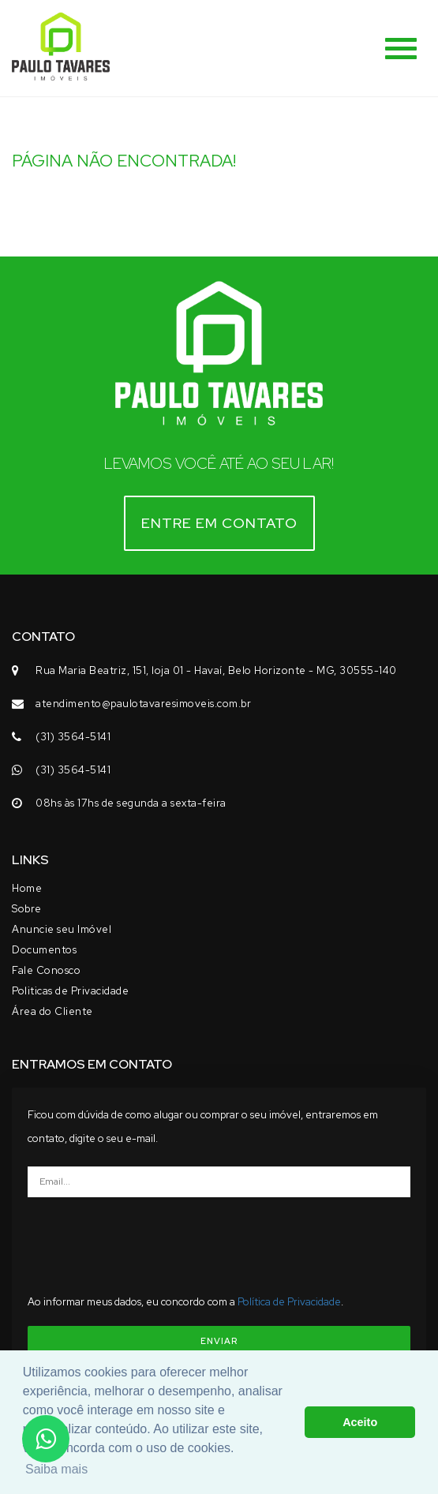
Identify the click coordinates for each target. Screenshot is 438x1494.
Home (27, 888)
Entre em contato (219, 523)
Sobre (27, 908)
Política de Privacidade (289, 1302)
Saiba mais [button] (56, 1469)
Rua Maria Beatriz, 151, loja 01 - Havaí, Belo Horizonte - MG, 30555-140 (216, 670)
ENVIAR (219, 1340)
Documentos (44, 950)
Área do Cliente (52, 1011)
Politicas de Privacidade (70, 991)
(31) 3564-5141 (73, 736)
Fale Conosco (46, 970)
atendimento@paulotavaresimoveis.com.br (143, 703)
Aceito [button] (360, 1422)
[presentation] (219, 1240)
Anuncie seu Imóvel (61, 929)
